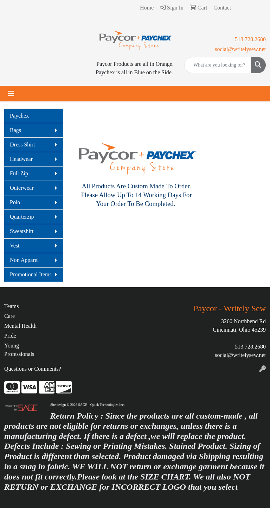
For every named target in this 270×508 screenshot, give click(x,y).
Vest (15, 246)
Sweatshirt (22, 231)
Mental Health (20, 326)
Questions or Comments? (32, 369)
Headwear (21, 159)
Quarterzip (22, 217)
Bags (15, 130)
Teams (11, 306)
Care (9, 316)
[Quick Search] (217, 65)
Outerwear (22, 188)
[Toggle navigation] (11, 94)
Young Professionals (19, 350)
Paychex (19, 116)
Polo (15, 202)
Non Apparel (24, 260)
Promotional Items (31, 274)
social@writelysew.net (240, 49)
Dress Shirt (22, 145)
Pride (10, 336)
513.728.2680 (250, 39)
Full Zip (19, 173)
